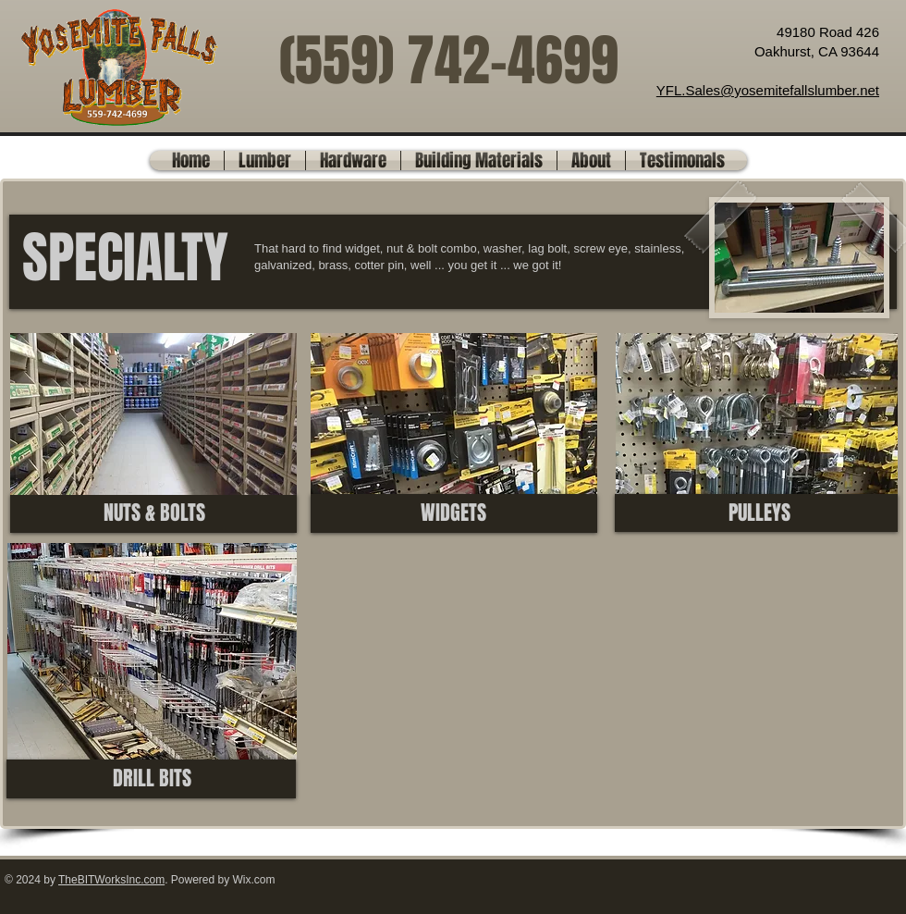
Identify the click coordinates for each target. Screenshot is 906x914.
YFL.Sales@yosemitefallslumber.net (767, 90)
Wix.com (254, 879)
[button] (265, 160)
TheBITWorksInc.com (111, 879)
